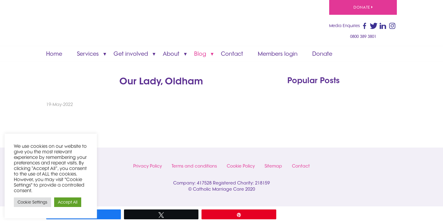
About (171, 53)
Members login (277, 53)
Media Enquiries (344, 25)
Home (54, 53)
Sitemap (273, 166)
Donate (363, 7)
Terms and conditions (194, 166)
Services (88, 53)
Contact (232, 53)
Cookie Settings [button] (32, 202)
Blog (200, 53)
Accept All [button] (68, 202)
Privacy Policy (147, 166)
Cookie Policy (241, 166)
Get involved (131, 53)
